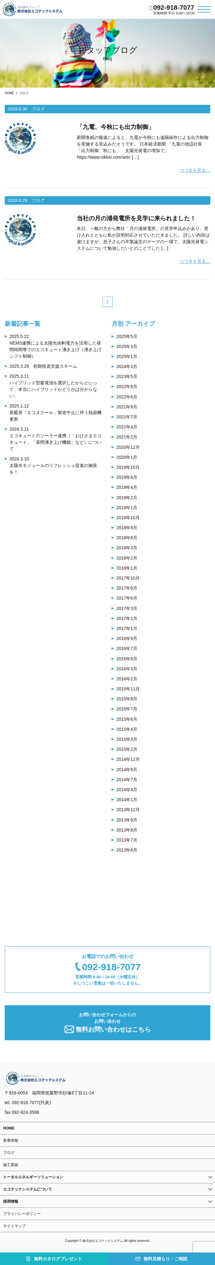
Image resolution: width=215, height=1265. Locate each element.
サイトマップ (14, 1226)
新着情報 (10, 1140)
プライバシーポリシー (22, 1213)
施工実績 (10, 1165)
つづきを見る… (195, 170)
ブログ (24, 93)
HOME (9, 93)
